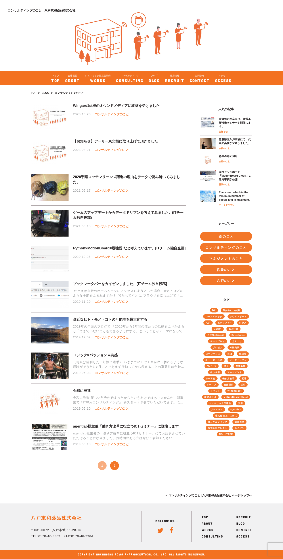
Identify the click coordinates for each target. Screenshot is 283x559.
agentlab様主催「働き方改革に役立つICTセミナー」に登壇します (126, 426)
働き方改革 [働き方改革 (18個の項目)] (228, 378)
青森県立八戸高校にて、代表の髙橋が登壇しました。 (235, 141)
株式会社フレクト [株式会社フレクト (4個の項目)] (217, 428)
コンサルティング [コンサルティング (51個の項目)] (217, 422)
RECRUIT (243, 517)
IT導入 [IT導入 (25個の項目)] (243, 323)
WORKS (208, 530)
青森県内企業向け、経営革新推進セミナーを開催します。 (235, 123)
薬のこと (226, 236)
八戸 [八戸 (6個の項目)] (208, 323)
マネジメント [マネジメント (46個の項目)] (234, 372)
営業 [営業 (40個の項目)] (240, 403)
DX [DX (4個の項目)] (214, 310)
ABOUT (207, 523)
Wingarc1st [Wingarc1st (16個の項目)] (235, 391)
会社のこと (224, 148)
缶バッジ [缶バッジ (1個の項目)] (211, 366)
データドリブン (226, 205)
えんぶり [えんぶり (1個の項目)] (237, 341)
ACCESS (243, 536)
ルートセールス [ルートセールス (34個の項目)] (213, 360)
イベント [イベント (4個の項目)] (215, 391)
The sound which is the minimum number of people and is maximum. (234, 196)
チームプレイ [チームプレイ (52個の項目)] (217, 341)
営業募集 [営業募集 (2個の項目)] (240, 366)
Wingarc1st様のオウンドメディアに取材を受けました (116, 106)
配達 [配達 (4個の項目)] (244, 378)
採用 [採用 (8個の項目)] (243, 385)
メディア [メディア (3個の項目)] (211, 385)
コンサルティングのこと (112, 114)
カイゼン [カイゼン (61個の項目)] (239, 428)
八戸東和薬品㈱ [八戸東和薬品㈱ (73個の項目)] (215, 335)
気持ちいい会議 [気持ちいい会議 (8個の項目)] (231, 310)
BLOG (45, 92)
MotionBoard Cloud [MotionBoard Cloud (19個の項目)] (236, 397)
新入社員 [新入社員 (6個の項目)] (233, 329)
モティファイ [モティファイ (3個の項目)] (225, 323)
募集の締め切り (228, 156)
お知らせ (223, 131)
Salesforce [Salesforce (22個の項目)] (238, 335)
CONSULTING (212, 536)
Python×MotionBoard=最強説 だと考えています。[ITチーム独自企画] (129, 248)
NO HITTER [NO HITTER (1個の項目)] (226, 434)
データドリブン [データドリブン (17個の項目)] (238, 360)
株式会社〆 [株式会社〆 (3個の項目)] (210, 397)
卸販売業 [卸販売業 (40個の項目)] (234, 347)
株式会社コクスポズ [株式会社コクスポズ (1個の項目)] (226, 415)
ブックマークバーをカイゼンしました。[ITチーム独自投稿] (120, 284)
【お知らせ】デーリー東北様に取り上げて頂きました (115, 141)
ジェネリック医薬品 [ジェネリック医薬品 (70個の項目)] (220, 403)
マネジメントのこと (226, 258)
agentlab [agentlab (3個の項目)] (235, 409)
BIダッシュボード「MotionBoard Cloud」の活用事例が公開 (235, 175)
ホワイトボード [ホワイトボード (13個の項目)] (238, 316)
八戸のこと (226, 281)
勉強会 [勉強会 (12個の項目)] (243, 354)
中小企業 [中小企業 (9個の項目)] (215, 372)
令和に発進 (82, 391)
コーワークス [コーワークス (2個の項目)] (213, 354)
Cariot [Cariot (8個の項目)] (218, 329)
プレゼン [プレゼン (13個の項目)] (217, 347)
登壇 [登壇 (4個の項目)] (229, 354)
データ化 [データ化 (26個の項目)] (210, 378)
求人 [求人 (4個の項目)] (226, 366)
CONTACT (244, 530)
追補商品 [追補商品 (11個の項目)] (239, 422)
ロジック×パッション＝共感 (95, 355)
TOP (33, 92)
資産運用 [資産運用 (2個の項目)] (228, 385)
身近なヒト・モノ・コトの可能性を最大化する (110, 319)
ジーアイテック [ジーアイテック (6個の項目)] (213, 316)
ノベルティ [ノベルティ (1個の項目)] (217, 409)
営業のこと (224, 184)
